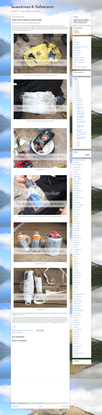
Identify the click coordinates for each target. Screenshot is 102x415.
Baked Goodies (77, 179)
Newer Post (15, 406)
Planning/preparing (78, 294)
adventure (76, 167)
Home (40, 406)
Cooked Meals (77, 207)
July (77, 142)
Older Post (65, 406)
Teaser (75, 341)
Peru (75, 289)
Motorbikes (76, 273)
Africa (75, 171)
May (77, 146)
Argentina (76, 176)
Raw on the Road (77, 310)
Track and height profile (79, 108)
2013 (76, 94)
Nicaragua (76, 277)
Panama (75, 284)
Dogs (75, 216)
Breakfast (76, 193)
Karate (75, 266)
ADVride (75, 169)
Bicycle (75, 181)
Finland (75, 235)
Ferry (75, 233)
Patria (75, 287)
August (78, 106)
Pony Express (77, 296)
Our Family (76, 44)
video (75, 355)
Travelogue (76, 346)
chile (75, 200)
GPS (75, 247)
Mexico (75, 270)
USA (75, 350)
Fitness (75, 240)
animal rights (76, 174)
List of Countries (77, 50)
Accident (75, 162)
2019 (76, 83)
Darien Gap (76, 214)
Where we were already (79, 62)
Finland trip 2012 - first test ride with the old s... (81, 138)
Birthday (75, 186)
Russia (75, 317)
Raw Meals (76, 308)
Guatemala (76, 254)
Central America (77, 197)
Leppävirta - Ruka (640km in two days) (80, 126)
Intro (75, 37)
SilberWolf (76, 324)
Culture (75, 211)
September (78, 104)
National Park (77, 275)
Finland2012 (19, 332)
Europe (75, 228)
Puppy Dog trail (77, 301)
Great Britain (76, 249)
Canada (75, 195)
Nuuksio (75, 280)
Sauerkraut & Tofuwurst (32, 6)
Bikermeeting (76, 183)
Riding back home (80, 111)
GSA (75, 251)
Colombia (76, 202)
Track (75, 343)
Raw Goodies (77, 306)
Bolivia (75, 188)
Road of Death (77, 315)
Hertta (75, 259)
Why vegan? (76, 42)
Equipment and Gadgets (79, 59)
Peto (75, 291)
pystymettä (76, 303)
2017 (76, 87)
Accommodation (77, 164)
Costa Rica (76, 209)
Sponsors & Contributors (79, 57)
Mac (75, 268)
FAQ (75, 64)
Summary (76, 336)
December (78, 98)
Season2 (76, 320)
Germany (76, 244)
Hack (75, 256)
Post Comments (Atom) (43, 410)
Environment (76, 226)
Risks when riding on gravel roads (80, 113)
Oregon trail (76, 282)
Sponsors (76, 334)
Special (75, 331)
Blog (75, 39)
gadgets (75, 242)
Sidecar (75, 322)
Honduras (76, 263)
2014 (76, 92)
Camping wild (79, 119)
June (77, 144)
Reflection (76, 313)
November (78, 100)
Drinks (75, 218)
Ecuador (75, 221)
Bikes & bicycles (77, 52)
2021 (76, 81)
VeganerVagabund (78, 353)
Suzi (75, 338)
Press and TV (77, 55)
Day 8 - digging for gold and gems (80, 116)
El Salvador (76, 223)
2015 (76, 91)
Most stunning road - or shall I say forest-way (81, 122)
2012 (76, 96)
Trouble (75, 348)
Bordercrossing (77, 190)
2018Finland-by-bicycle (79, 160)
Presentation (76, 299)
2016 (76, 89)
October (78, 102)
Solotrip (75, 327)
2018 (76, 85)
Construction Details (78, 204)
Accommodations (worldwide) (80, 66)
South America (77, 329)
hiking (75, 261)
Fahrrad (75, 230)
